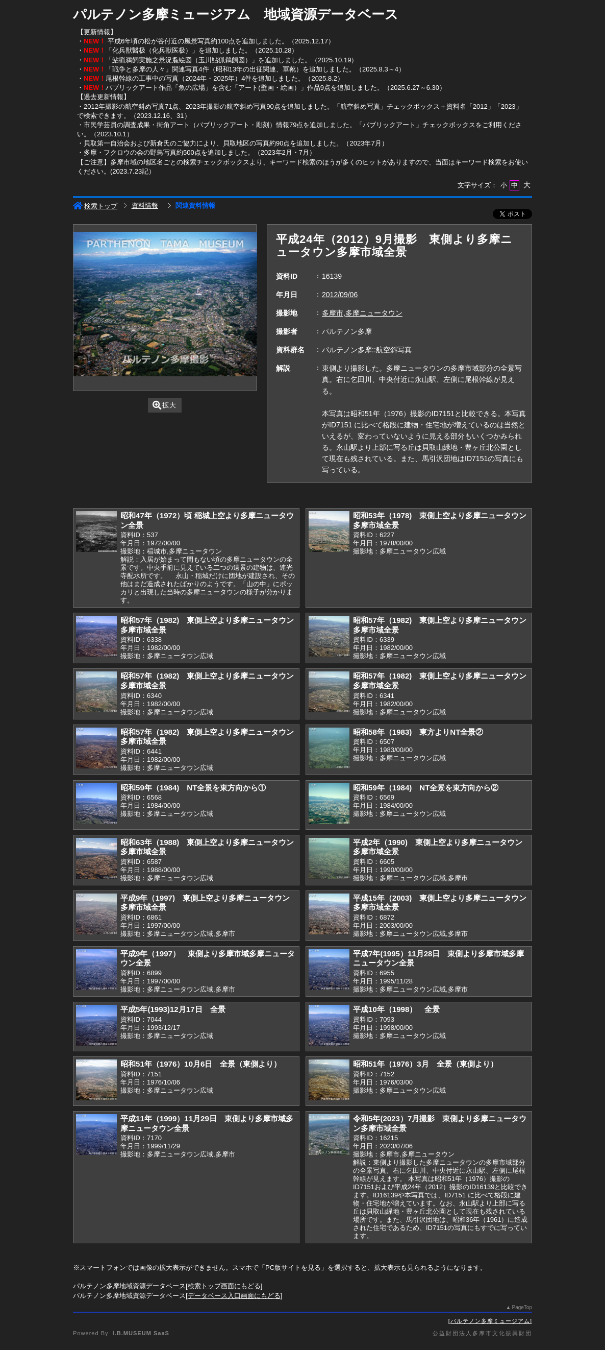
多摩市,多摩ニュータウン (362, 313)
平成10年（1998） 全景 (396, 1009)
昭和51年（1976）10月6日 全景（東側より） (200, 1063)
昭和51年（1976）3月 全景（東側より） (425, 1063)
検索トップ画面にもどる (224, 1286)
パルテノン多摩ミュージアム (490, 1321)
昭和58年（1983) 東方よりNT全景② (418, 732)
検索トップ (95, 206)
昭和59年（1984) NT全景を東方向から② (425, 787)
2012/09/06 (340, 295)
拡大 (165, 405)
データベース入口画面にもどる (234, 1295)
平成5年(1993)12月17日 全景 (172, 1009)
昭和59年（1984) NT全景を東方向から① (193, 787)
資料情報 (145, 205)
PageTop (522, 1307)
